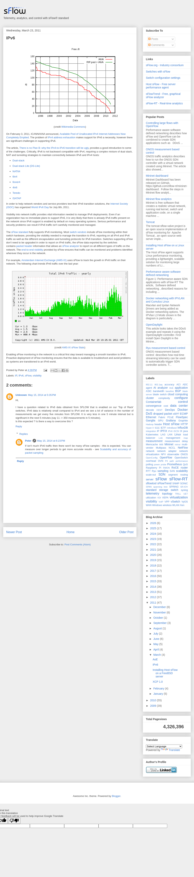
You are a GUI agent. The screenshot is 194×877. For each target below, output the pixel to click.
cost (166, 406)
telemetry (152, 493)
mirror (177, 444)
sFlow (28, 375)
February (159, 688)
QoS (185, 464)
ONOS (184, 454)
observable (173, 454)
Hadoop (149, 424)
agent (149, 388)
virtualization (179, 497)
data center (179, 405)
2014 (153, 586)
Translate (170, 750)
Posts (153, 39)
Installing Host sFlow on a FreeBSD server (165, 673)
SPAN (149, 487)
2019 (153, 560)
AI (154, 387)
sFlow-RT (178, 479)
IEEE (157, 428)
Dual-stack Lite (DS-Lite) (26, 165)
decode (150, 410)
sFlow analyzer (70, 246)
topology (167, 493)
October (158, 617)
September (160, 622)
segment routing (178, 474)
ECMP (184, 413)
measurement (154, 441)
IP (16, 375)
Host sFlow (171, 424)
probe (163, 464)
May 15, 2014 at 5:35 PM (42, 395)
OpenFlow (166, 457)
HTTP (184, 424)
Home (71, 532)
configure (181, 398)
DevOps (170, 409)
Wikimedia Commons (73, 126)
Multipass (161, 447)
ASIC (149, 391)
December (159, 607)
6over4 (16, 182)
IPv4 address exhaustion (61, 137)
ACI (178, 384)
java (185, 431)
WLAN (175, 505)
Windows (157, 505)
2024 (153, 533)
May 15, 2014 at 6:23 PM (51, 440)
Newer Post (14, 532)
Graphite (183, 420)
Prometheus (174, 464)
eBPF (176, 414)
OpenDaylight (154, 324)
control (183, 402)
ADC (185, 384)
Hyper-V (150, 428)
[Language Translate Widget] (164, 746)
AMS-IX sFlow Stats (73, 347)
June (156, 638)
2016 (153, 576)
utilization (151, 497)
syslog (184, 490)
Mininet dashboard (157, 175)
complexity (164, 398)
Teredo (16, 192)
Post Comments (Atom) (77, 544)
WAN (149, 505)
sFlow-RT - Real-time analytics (164, 103)
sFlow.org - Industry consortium (165, 65)
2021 (153, 549)
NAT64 (16, 171)
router (184, 467)
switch (174, 489)
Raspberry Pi (153, 467)
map (186, 438)
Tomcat (150, 222)
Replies (23, 433)
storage (163, 489)
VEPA (165, 497)
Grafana (171, 420)
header (158, 424)
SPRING (173, 486)
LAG (162, 434)
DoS (149, 413)
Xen (182, 505)
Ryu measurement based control (165, 347)
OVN (160, 461)
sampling (163, 470)
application (181, 387)
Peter (28, 440)
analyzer (163, 387)
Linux (177, 434)
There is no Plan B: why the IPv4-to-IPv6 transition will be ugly (54, 147)
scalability (182, 470)
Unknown (21, 395)
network (150, 451)
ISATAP (17, 198)
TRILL (178, 494)
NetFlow (183, 447)
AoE (171, 388)
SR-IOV (184, 487)
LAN (170, 434)
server (149, 479)
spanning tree (160, 487)
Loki (161, 438)
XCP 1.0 (158, 681)
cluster (150, 398)
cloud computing (178, 394)
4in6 (15, 187)
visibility (37, 375)
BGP (178, 391)
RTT (148, 471)
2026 (153, 523)
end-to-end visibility (32, 249)
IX (181, 431)
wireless (167, 505)
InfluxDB (183, 427)
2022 (153, 544)
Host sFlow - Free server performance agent (161, 86)
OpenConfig (152, 458)
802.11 (149, 384)
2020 (153, 554)
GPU (160, 420)
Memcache (152, 444)
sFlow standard (19, 232)
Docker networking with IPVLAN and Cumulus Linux (165, 300)
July (156, 633)
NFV (163, 454)
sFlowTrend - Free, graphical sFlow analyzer (163, 95)
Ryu (154, 471)
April (156, 649)
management (173, 438)
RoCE (175, 467)
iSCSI (176, 431)
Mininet (169, 444)
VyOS (185, 501)
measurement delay (176, 441)
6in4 (15, 176)
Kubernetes (152, 434)
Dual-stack (18, 160)
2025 (153, 528)
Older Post (126, 532)
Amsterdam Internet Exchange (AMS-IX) (44, 260)
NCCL (172, 447)
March (157, 654)
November (159, 612)
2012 (153, 597)
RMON (166, 468)
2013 (153, 591)
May (156, 644)
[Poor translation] (14, 820)
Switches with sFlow (158, 71)
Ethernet (151, 417)
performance (182, 461)
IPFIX (163, 430)
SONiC (184, 483)
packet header (24, 246)
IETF (163, 427)
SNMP (175, 483)
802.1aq (158, 384)
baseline (170, 391)
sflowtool (151, 483)
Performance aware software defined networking (163, 273)
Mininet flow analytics (158, 199)
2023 (153, 539)
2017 (153, 570)
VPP (167, 501)
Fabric (161, 417)
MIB (161, 444)
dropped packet (162, 413)
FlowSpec (182, 417)
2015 (153, 581)
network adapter (167, 451)
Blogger (116, 796)
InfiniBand (172, 428)
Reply (19, 426)
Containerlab (153, 401)
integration (151, 431)
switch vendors (78, 232)
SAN (172, 471)
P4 (166, 461)
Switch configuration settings (163, 77)
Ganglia (150, 420)
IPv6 (10, 37)
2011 (153, 602)
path (172, 461)
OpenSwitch (181, 457)
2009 (153, 705)
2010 (153, 700)
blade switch (160, 394)
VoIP (161, 502)
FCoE (170, 417)
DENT (159, 410)
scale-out (151, 474)
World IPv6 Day (40, 207)
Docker (183, 410)
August (157, 628)
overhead (151, 461)
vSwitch (175, 501)
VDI (159, 497)
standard (151, 489)
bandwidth (158, 391)
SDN (161, 474)
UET (186, 494)
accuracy (169, 384)
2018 (153, 565)
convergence (153, 405)
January (158, 693)
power (157, 464)
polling (149, 464)
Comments (156, 45)
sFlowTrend (164, 483)
